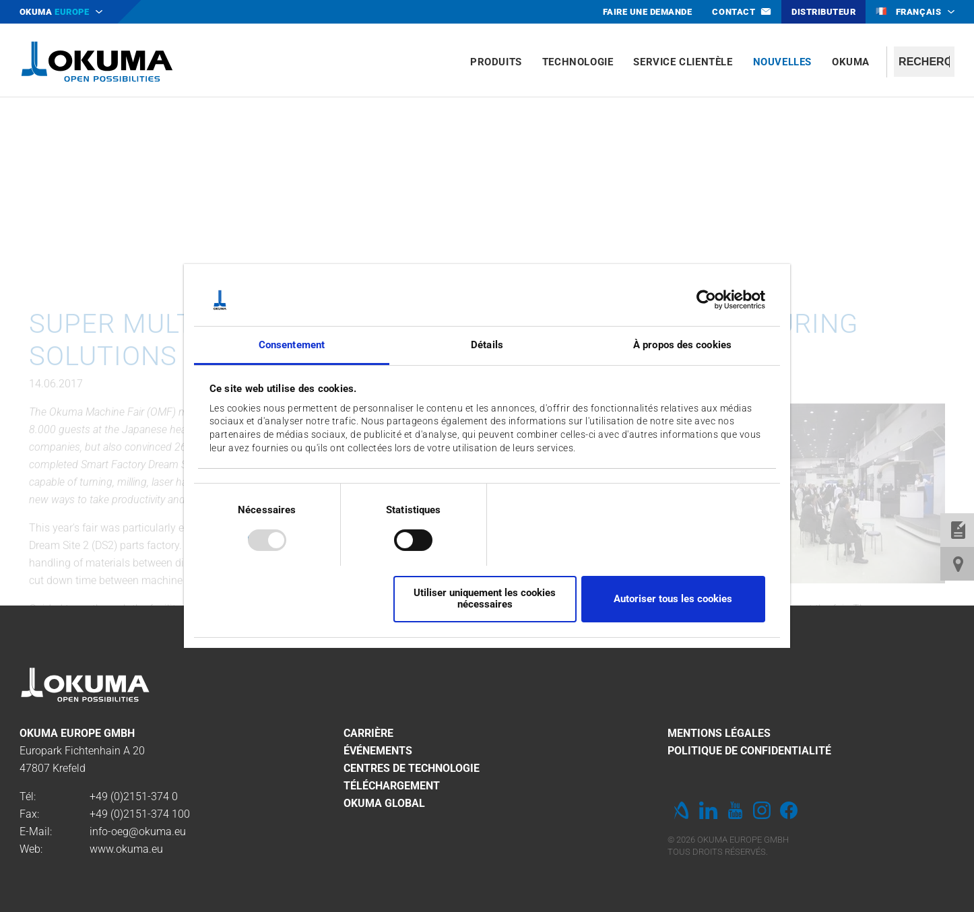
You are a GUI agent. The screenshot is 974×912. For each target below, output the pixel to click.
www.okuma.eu (126, 849)
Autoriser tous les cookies (673, 599)
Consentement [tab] (292, 345)
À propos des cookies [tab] (682, 345)
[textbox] (924, 61)
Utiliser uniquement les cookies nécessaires (485, 598)
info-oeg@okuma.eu (138, 831)
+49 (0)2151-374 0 (134, 796)
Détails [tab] (487, 345)
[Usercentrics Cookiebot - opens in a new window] (706, 300)
